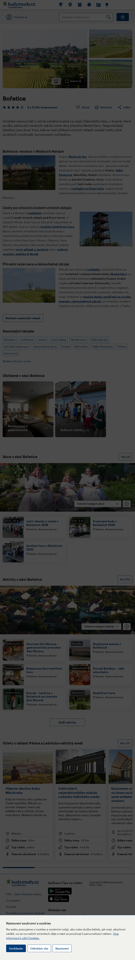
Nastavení (62, 948)
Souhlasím (16, 948)
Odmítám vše (39, 948)
